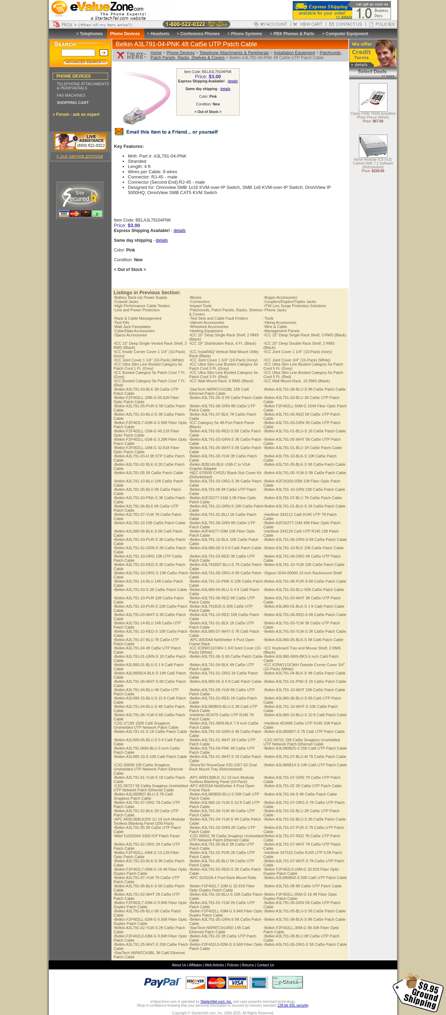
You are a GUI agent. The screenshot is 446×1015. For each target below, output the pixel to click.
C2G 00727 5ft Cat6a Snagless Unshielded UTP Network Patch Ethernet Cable (151, 788)
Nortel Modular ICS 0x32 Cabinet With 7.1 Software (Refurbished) (373, 163)
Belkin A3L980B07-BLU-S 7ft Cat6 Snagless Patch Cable (143, 796)
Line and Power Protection (137, 310)
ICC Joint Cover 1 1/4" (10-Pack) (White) (149, 360)
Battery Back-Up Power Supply (140, 297)
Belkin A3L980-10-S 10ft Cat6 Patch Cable (150, 756)
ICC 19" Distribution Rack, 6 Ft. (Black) (222, 343)
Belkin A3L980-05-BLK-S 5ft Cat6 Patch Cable (303, 640)
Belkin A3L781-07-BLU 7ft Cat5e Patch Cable (302, 498)
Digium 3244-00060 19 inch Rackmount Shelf (302, 573)
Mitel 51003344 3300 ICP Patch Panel (146, 836)
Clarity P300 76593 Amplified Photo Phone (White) (373, 116)
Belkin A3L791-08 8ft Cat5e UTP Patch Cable (302, 886)
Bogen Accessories (280, 297)
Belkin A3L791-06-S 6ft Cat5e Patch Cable (226, 656)
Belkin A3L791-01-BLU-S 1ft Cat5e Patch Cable (304, 431)
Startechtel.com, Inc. (216, 1002)
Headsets (160, 33)
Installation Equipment (294, 52)
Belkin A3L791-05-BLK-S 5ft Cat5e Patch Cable (304, 464)
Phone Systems (246, 33)
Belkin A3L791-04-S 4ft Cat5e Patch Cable (300, 794)
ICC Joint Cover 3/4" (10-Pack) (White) (296, 360)
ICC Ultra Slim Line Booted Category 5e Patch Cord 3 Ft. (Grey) (223, 366)
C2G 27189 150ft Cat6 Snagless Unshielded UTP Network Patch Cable (146, 725)
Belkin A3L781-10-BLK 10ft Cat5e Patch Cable (303, 548)
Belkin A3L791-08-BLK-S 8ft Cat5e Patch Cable (304, 919)
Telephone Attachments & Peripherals (234, 52)
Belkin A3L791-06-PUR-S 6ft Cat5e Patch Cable (304, 581)
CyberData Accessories (134, 331)
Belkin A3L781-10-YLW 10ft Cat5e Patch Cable (304, 564)
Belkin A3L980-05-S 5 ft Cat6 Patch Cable (225, 681)
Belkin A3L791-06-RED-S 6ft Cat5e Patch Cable (304, 615)
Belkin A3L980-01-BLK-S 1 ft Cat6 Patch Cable (303, 606)
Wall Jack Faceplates (132, 327)
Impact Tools (200, 306)
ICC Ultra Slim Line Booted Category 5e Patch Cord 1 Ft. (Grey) (148, 366)
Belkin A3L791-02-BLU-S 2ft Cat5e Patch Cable (304, 819)
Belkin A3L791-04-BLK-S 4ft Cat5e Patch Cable (304, 673)
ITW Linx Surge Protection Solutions (294, 306)
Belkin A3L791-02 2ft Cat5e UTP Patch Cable (302, 786)
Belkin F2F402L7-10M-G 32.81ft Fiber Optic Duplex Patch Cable (222, 888)
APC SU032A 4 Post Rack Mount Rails (222, 878)
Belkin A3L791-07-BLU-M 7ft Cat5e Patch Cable (304, 756)
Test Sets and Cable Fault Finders (218, 318)
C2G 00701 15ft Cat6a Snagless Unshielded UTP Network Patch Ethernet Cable (301, 742)
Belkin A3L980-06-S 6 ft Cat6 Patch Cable (225, 548)
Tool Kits (121, 322)
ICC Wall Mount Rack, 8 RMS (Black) (221, 381)
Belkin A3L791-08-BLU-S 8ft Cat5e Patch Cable (304, 389)
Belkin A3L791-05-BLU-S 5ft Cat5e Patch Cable (304, 911)
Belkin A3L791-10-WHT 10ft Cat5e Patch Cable (304, 690)
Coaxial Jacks (126, 301)
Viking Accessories (280, 322)
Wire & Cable (275, 327)
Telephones (91, 33)
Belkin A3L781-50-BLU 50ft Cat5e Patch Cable (303, 590)
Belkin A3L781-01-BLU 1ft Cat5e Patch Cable (302, 448)
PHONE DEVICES (73, 76)
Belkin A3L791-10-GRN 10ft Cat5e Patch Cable (304, 489)
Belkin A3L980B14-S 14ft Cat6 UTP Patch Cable (305, 765)
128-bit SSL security (292, 1005)
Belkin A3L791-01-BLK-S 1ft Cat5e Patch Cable (304, 506)
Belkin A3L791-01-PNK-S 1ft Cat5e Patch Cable (304, 681)
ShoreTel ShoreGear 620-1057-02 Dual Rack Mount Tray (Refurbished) (223, 767)
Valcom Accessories (206, 322)
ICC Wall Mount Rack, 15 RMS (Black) (296, 381)
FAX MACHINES (71, 95)
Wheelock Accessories (209, 327)
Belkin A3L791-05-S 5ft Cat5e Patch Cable (226, 397)
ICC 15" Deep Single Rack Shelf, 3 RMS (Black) (304, 335)
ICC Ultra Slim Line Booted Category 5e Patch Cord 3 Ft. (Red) (223, 374)
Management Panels (281, 331)
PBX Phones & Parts (294, 33)
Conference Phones (200, 33)
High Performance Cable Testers (142, 306)
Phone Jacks (274, 310)
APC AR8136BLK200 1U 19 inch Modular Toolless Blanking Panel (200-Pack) (149, 821)
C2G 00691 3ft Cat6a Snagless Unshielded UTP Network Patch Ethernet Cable (226, 838)
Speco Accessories (130, 335)
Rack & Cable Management (138, 318)
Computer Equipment (347, 33)
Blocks (195, 297)
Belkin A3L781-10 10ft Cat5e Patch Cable (149, 523)
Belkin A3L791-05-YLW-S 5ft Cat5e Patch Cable (304, 473)
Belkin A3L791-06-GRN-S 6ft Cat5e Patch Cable (305, 539)
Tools (268, 318)
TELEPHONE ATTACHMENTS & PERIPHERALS (83, 86)
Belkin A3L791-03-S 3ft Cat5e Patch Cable (150, 590)
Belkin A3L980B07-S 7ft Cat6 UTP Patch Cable (304, 731)
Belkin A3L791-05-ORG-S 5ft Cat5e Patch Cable (305, 944)
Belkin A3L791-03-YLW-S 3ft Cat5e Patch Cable (304, 631)
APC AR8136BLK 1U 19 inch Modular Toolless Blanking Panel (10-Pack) (221, 779)
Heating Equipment (206, 331)
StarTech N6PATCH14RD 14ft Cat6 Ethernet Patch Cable (219, 930)
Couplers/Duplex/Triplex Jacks (289, 301)
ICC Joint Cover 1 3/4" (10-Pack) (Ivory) (223, 360)
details (233, 81)
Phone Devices (181, 52)
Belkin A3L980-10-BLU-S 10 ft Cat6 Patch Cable (305, 715)
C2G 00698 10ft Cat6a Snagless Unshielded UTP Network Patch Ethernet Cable (148, 769)
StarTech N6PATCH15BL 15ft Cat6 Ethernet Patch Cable (219, 391)
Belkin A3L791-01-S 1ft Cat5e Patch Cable (150, 731)
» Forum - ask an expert (76, 114)
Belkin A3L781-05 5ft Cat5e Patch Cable (148, 473)
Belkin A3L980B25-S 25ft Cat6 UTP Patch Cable (305, 748)
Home (156, 52)
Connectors (199, 301)
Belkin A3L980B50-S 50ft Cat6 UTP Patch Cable (305, 878)
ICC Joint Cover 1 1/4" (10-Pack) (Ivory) (297, 352)
